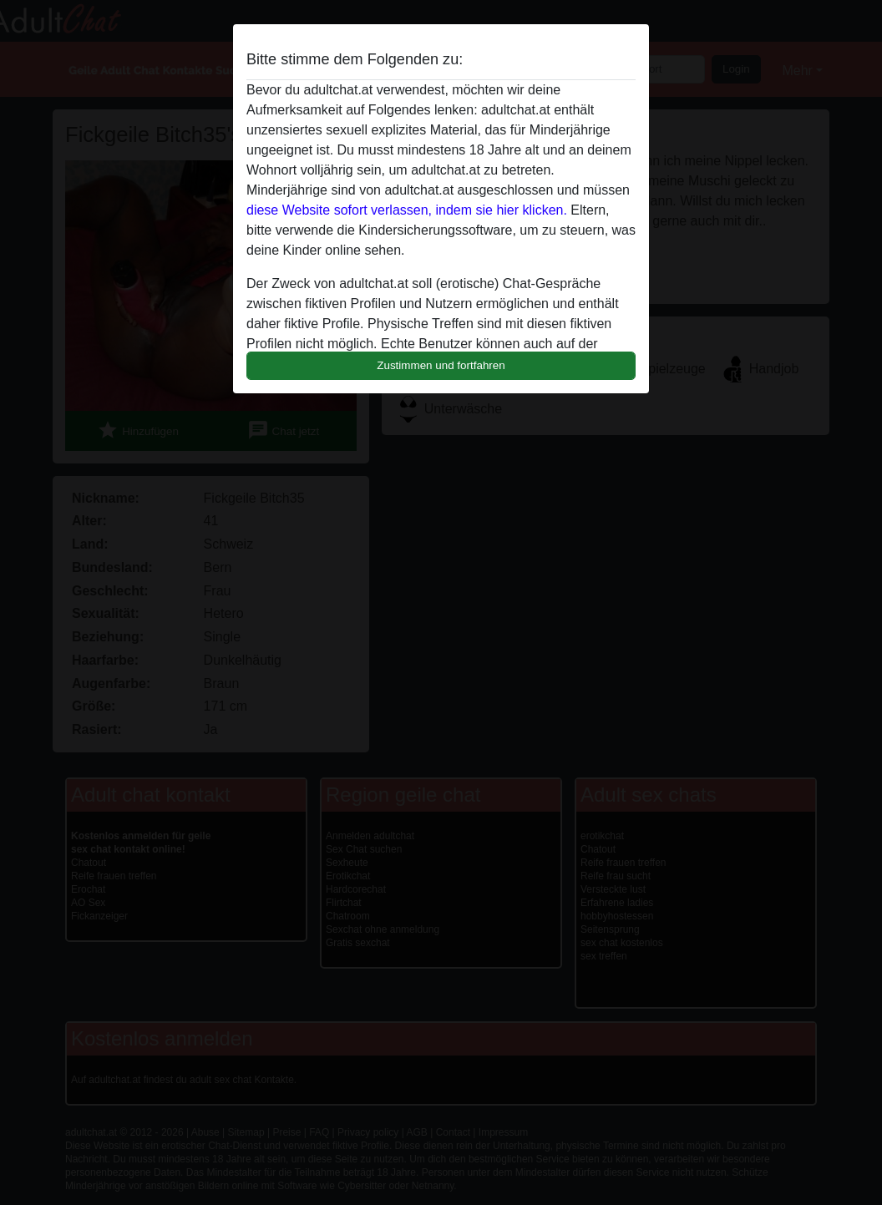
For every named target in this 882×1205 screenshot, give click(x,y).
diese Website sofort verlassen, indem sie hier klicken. (406, 210)
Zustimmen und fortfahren (441, 365)
